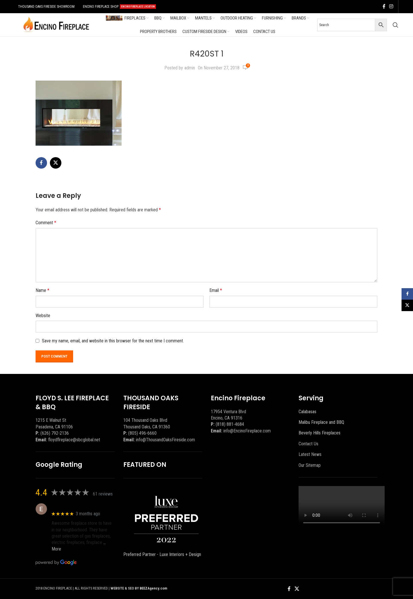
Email (215, 290)
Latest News (310, 454)
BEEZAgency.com (153, 588)
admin (189, 68)
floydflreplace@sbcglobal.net (74, 439)
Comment (46, 222)
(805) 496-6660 (142, 433)
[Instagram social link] (391, 6)
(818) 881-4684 (230, 424)
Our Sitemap (310, 465)
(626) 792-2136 (54, 433)
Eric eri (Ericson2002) (72, 506)
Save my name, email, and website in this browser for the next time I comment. (113, 341)
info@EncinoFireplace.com (247, 431)
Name (42, 290)
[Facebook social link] (384, 6)
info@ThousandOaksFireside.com (165, 439)
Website (43, 315)
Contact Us (308, 443)
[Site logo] (56, 24)
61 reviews (103, 494)
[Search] (395, 25)
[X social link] (55, 163)
